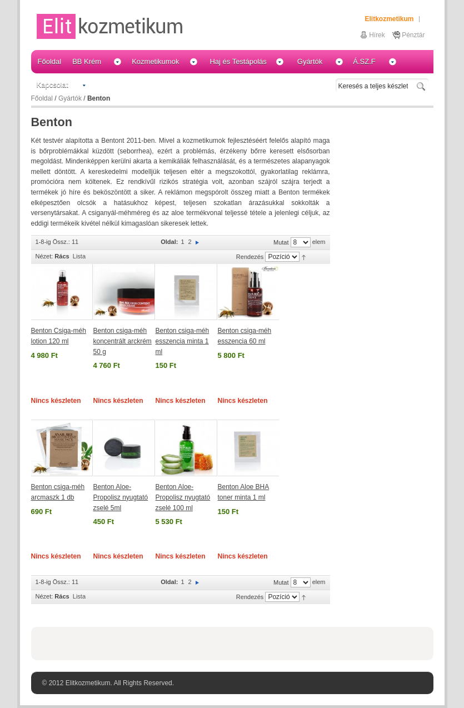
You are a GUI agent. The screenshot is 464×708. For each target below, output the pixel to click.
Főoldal (42, 98)
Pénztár (413, 35)
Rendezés (250, 256)
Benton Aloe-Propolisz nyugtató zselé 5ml (120, 497)
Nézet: (44, 256)
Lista (79, 256)
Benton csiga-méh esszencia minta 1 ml (182, 341)
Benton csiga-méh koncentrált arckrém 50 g (122, 341)
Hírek (377, 35)
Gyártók (70, 98)
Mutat (281, 242)
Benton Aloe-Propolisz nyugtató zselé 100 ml (183, 497)
